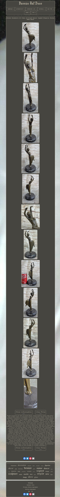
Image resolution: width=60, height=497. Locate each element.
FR (32, 491)
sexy (19, 471)
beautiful (38, 465)
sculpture (13, 473)
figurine (47, 465)
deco (30, 476)
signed (40, 471)
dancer (46, 468)
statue (39, 468)
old (16, 469)
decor (10, 468)
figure (51, 474)
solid (52, 471)
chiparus (29, 465)
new (47, 474)
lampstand (13, 465)
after (34, 471)
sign (9, 471)
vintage (47, 471)
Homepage (30, 483)
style (40, 474)
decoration (22, 465)
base (34, 465)
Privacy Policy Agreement (30, 487)
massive (13, 471)
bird (31, 474)
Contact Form (30, 485)
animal (42, 465)
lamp (25, 477)
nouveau (20, 468)
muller (20, 474)
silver (52, 469)
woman (29, 471)
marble (26, 474)
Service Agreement (30, 489)
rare (35, 474)
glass (36, 477)
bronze (28, 468)
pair (34, 468)
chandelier (24, 471)
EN (29, 491)
